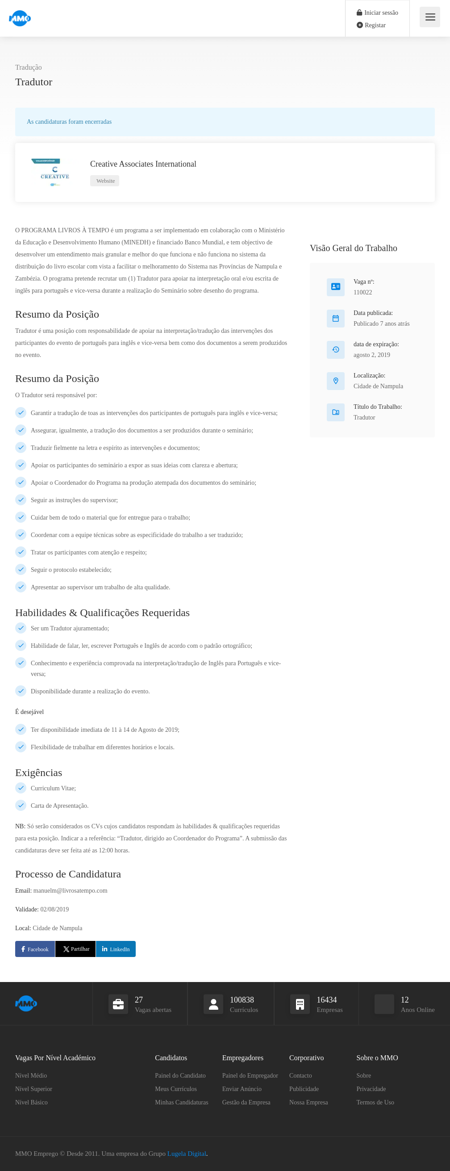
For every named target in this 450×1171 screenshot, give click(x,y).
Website (105, 180)
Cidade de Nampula (378, 386)
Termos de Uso (376, 1102)
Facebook (38, 949)
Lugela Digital (186, 1153)
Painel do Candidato (180, 1075)
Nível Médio (31, 1075)
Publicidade (304, 1089)
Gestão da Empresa (246, 1102)
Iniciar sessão (377, 12)
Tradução (28, 67)
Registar (371, 25)
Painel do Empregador (250, 1075)
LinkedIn (119, 949)
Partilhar (76, 949)
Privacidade (371, 1089)
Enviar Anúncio (242, 1089)
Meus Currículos (176, 1089)
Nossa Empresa (308, 1102)
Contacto (300, 1075)
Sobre (364, 1075)
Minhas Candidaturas (181, 1102)
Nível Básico (31, 1102)
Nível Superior (33, 1089)
